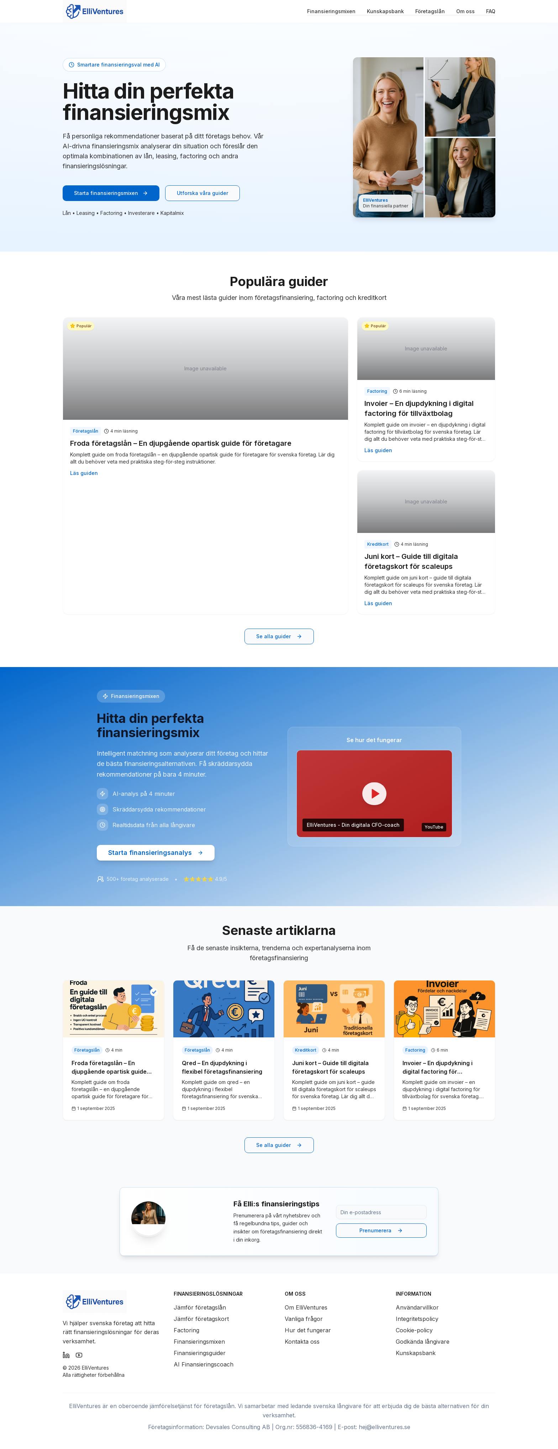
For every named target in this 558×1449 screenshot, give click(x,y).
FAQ (490, 11)
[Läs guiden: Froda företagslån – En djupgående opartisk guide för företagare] (205, 400)
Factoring (186, 1330)
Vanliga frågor (304, 1318)
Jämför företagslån (200, 1307)
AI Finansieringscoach (203, 1364)
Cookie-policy (414, 1330)
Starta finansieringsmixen (111, 193)
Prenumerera (381, 1230)
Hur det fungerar (308, 1330)
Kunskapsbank (385, 11)
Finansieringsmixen (331, 11)
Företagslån (430, 11)
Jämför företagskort (201, 1318)
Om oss (465, 11)
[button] (374, 793)
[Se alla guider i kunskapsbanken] (279, 636)
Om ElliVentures (306, 1307)
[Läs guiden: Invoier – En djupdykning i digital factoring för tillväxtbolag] (426, 389)
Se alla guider (279, 636)
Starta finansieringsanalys (155, 852)
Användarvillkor (417, 1307)
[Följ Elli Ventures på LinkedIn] (66, 1355)
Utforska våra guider (202, 193)
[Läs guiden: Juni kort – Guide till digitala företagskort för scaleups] (426, 542)
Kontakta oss (302, 1341)
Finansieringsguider (200, 1353)
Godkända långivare (422, 1341)
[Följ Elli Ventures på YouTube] (79, 1355)
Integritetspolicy (417, 1318)
